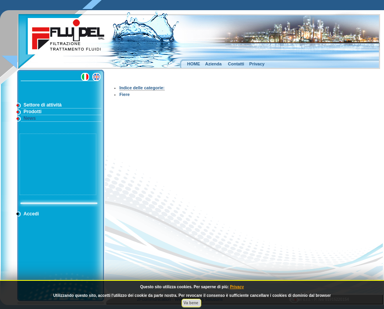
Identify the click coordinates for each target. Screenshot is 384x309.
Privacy (257, 63)
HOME (193, 63)
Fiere (124, 94)
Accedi (31, 214)
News (29, 118)
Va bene (192, 303)
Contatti (236, 63)
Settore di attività (42, 105)
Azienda (213, 63)
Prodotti (32, 111)
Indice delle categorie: (142, 87)
